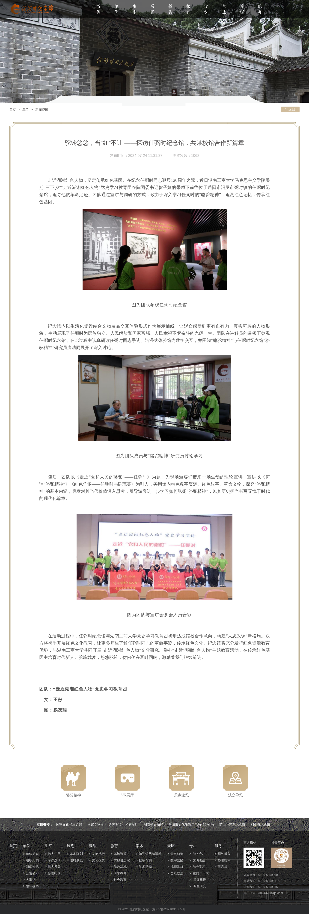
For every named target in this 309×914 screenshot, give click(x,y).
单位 (116, 9)
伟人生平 (54, 854)
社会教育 (120, 879)
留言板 (222, 867)
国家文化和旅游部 (69, 824)
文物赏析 (98, 854)
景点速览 (176, 854)
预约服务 (224, 854)
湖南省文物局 (153, 824)
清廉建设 (199, 879)
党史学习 (199, 867)
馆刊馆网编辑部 (150, 854)
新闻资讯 (41, 109)
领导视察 (32, 886)
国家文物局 (95, 824)
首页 (98, 9)
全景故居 (176, 873)
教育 (188, 9)
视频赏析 (176, 867)
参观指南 (224, 860)
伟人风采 (54, 867)
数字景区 (176, 860)
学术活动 (145, 867)
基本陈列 (76, 854)
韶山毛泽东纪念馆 (232, 824)
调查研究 (199, 886)
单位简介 (32, 854)
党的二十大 (201, 873)
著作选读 (54, 860)
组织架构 (32, 860)
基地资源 (120, 854)
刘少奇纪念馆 (260, 824)
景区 (224, 9)
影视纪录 (54, 873)
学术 (206, 9)
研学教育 (120, 873)
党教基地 (120, 867)
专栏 (242, 9)
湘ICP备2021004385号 (168, 909)
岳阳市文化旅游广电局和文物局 (191, 824)
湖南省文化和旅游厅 (123, 824)
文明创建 (199, 860)
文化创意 (98, 860)
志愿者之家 (122, 860)
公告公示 (32, 873)
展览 (152, 9)
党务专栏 (199, 854)
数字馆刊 (145, 860)
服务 (260, 9)
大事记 (31, 879)
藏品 (170, 9)
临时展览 (76, 860)
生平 (134, 9)
